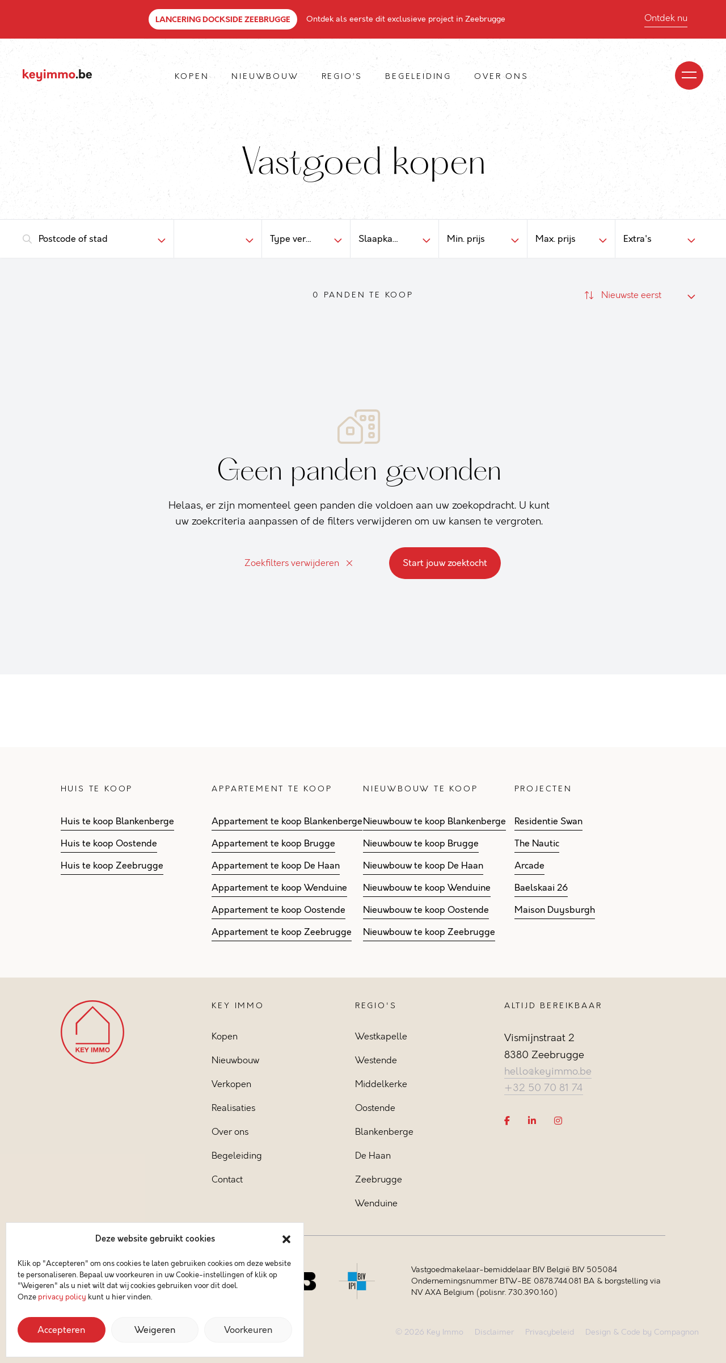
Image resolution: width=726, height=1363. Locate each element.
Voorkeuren (248, 1330)
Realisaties (233, 1108)
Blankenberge (384, 1132)
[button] (286, 1239)
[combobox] (89, 239)
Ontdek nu (665, 18)
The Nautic (536, 843)
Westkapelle (381, 1036)
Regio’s (342, 76)
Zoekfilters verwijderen (298, 563)
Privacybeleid (549, 1332)
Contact (227, 1179)
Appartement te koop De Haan (276, 865)
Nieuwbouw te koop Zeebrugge (429, 932)
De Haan (373, 1155)
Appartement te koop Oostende (278, 910)
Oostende (375, 1108)
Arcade (529, 865)
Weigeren (154, 1330)
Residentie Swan (548, 821)
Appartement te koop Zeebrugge (282, 932)
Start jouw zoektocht (445, 563)
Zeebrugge (378, 1179)
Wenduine (376, 1203)
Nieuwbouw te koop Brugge (421, 843)
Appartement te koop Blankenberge (287, 821)
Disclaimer (494, 1332)
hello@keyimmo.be (548, 1071)
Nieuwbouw (264, 76)
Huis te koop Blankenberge (117, 821)
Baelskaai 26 (541, 888)
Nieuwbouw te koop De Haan (423, 865)
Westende (376, 1060)
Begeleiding (418, 76)
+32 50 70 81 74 (543, 1087)
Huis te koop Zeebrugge (112, 865)
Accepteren (61, 1330)
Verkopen (231, 1084)
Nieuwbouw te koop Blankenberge (434, 821)
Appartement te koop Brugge (273, 843)
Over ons (501, 76)
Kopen (192, 76)
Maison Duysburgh (554, 910)
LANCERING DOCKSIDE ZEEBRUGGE (222, 19)
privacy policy (62, 1297)
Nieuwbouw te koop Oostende (426, 910)
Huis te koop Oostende (109, 843)
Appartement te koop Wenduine (279, 888)
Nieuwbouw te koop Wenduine (427, 888)
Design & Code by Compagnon (642, 1332)
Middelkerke (381, 1084)
